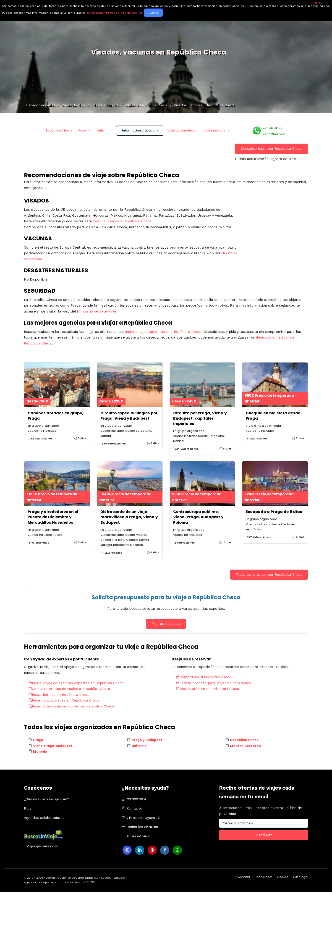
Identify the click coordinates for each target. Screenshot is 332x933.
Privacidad (242, 877)
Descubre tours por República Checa (272, 149)
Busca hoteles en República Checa (59, 695)
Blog (27, 808)
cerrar (318, 3)
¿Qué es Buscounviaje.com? (46, 799)
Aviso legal (300, 877)
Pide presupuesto (166, 624)
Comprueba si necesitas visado (203, 677)
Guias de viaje (138, 836)
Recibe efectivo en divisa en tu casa (207, 689)
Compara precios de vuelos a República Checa (69, 689)
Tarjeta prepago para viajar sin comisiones (213, 683)
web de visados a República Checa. (122, 221)
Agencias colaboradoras (44, 818)
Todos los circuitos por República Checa (269, 575)
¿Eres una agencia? (143, 818)
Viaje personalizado (182, 130)
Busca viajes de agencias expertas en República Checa (76, 683)
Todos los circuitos (142, 827)
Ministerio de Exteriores (97, 311)
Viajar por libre (214, 130)
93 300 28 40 (138, 799)
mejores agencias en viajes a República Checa (163, 332)
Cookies (282, 877)
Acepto (153, 12)
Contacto (134, 808)
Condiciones (263, 877)
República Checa (59, 130)
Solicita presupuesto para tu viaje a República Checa (166, 597)
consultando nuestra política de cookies (114, 12)
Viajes (82, 130)
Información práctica (138, 130)
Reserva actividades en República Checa (64, 700)
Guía (100, 130)
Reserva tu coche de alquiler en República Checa (71, 706)
